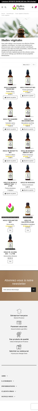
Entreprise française (19, 316)
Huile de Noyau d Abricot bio (27, 151)
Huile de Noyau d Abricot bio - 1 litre (10, 184)
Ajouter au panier (10, 97)
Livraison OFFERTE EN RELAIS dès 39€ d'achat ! (19, 1)
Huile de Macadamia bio (28, 120)
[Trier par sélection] (27, 64)
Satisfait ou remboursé (19, 351)
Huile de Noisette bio (10, 151)
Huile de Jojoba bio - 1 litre (10, 253)
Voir (10, 230)
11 (34, 64)
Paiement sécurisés (19, 327)
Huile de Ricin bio (28, 182)
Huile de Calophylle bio (27, 221)
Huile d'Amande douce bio (10, 88)
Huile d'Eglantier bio (10, 221)
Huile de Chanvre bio (10, 120)
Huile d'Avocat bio (27, 87)
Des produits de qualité (19, 339)
